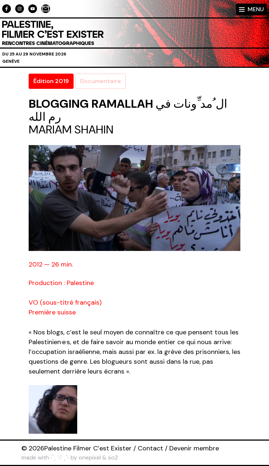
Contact (150, 448)
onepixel (90, 457)
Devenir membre (194, 448)
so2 (113, 457)
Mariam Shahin (71, 129)
